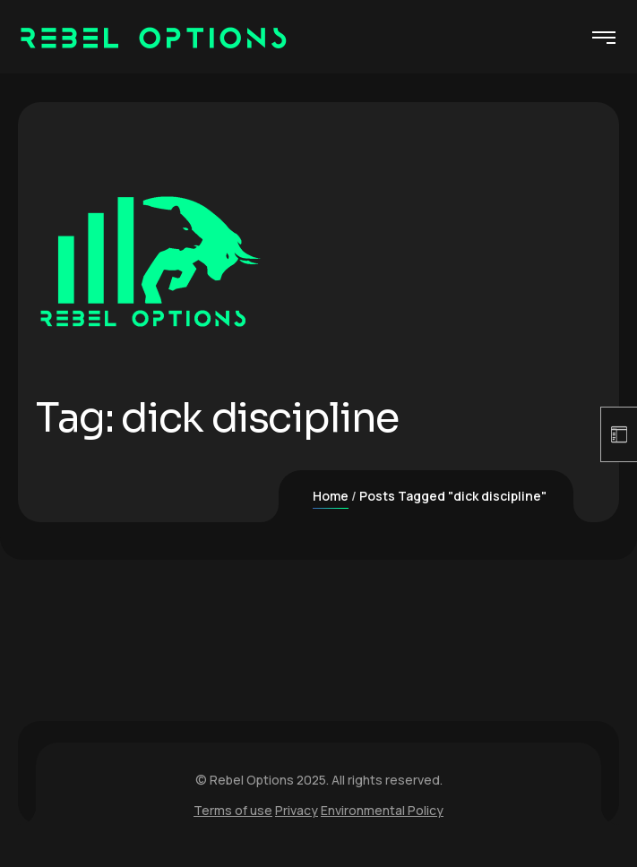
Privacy (296, 810)
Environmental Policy (382, 810)
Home (331, 495)
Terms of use (233, 810)
